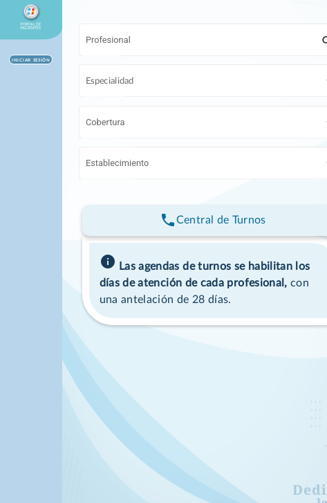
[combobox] (202, 42)
